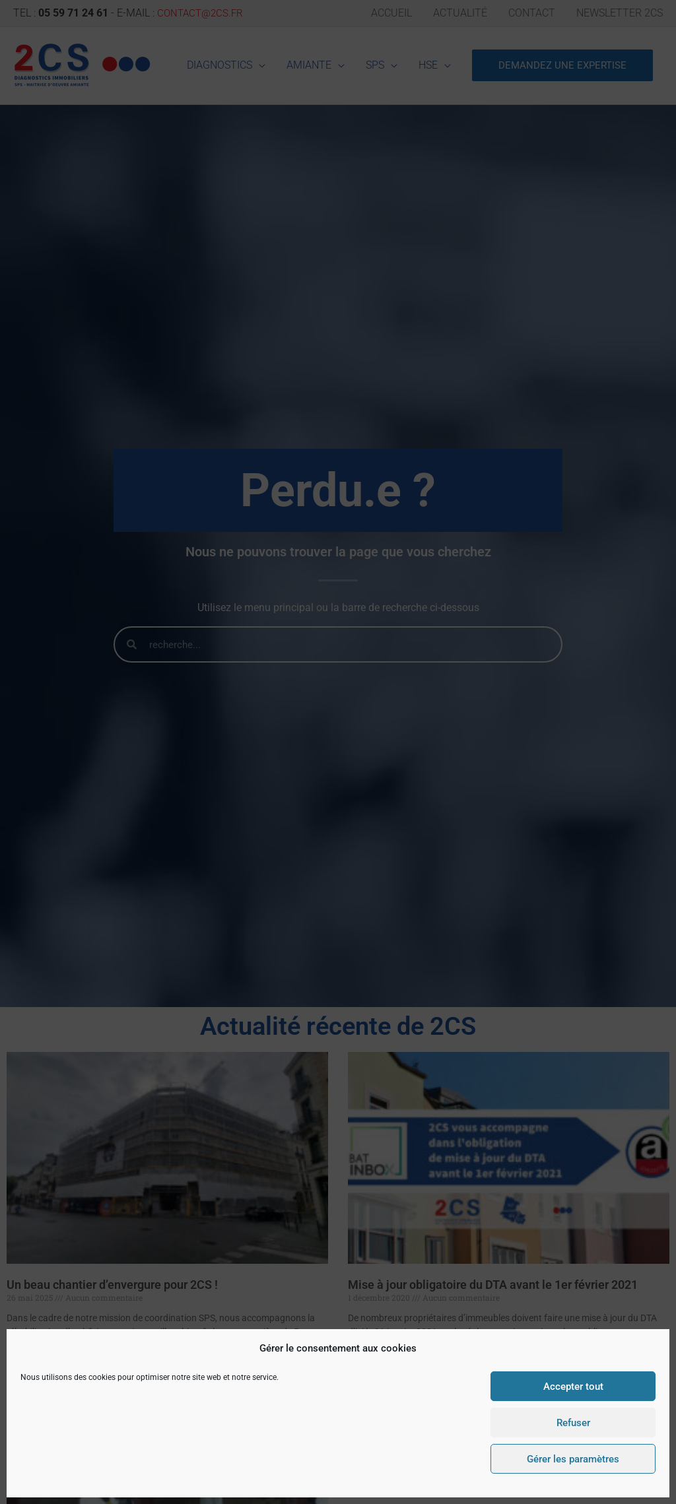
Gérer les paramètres (573, 1459)
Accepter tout (573, 1386)
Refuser (573, 1423)
